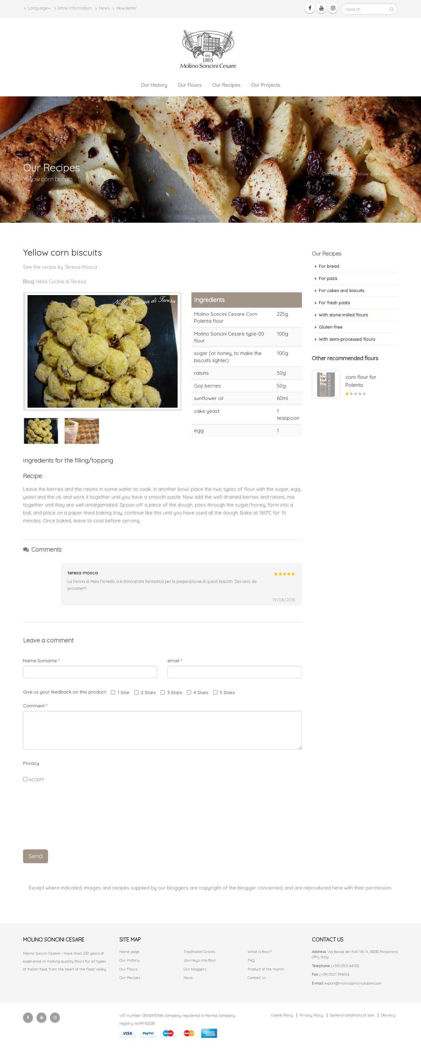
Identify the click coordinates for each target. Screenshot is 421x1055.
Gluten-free (330, 327)
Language (37, 8)
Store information (73, 8)
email (174, 661)
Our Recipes (226, 85)
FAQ (251, 960)
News (102, 8)
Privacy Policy (311, 1015)
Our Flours (190, 85)
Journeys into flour (200, 960)
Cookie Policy (282, 1015)
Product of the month (266, 969)
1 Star (120, 692)
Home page (129, 951)
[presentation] (162, 829)
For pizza (328, 278)
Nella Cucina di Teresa (61, 281)
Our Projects (265, 85)
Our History (154, 85)
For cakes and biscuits (341, 290)
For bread (329, 266)
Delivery (388, 1015)
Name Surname (41, 661)
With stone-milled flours (343, 314)
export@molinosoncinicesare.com (353, 983)
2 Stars (145, 692)
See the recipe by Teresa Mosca (60, 267)
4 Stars (198, 692)
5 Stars (224, 692)
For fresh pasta (334, 302)
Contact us (257, 977)
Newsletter (125, 8)
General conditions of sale (352, 1015)
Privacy (31, 763)
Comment (35, 706)
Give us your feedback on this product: (66, 692)
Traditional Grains (199, 951)
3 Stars (171, 692)
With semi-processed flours (347, 339)
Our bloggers (195, 969)
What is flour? (259, 951)
